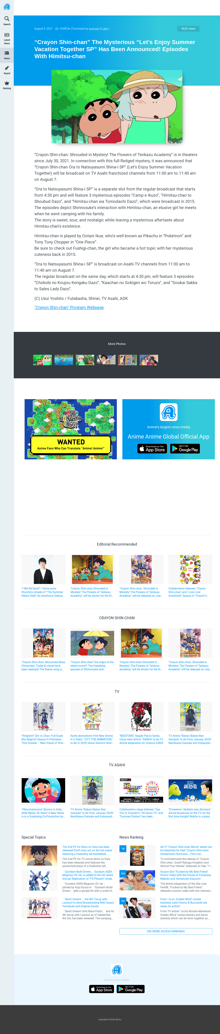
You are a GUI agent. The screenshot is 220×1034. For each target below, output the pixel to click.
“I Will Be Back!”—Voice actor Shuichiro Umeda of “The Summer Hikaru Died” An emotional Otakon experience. (42, 592)
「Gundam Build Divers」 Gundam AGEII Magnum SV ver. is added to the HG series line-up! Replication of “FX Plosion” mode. (87, 875)
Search (6, 24)
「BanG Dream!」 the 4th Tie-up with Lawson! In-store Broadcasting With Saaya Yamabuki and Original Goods (88, 903)
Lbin (105, 28)
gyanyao (94, 28)
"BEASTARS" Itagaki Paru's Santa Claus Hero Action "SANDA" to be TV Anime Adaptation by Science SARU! (141, 739)
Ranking (7, 88)
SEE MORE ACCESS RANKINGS (166, 931)
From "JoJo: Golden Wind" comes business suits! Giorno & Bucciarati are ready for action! (183, 903)
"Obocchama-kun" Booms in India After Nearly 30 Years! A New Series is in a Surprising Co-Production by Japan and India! (42, 813)
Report (7, 73)
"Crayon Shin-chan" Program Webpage (69, 307)
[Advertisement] (114, 7)
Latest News (7, 42)
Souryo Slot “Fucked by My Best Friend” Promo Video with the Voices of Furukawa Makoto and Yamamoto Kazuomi (185, 875)
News (7, 58)
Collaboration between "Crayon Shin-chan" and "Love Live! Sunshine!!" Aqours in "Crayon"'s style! (187, 592)
